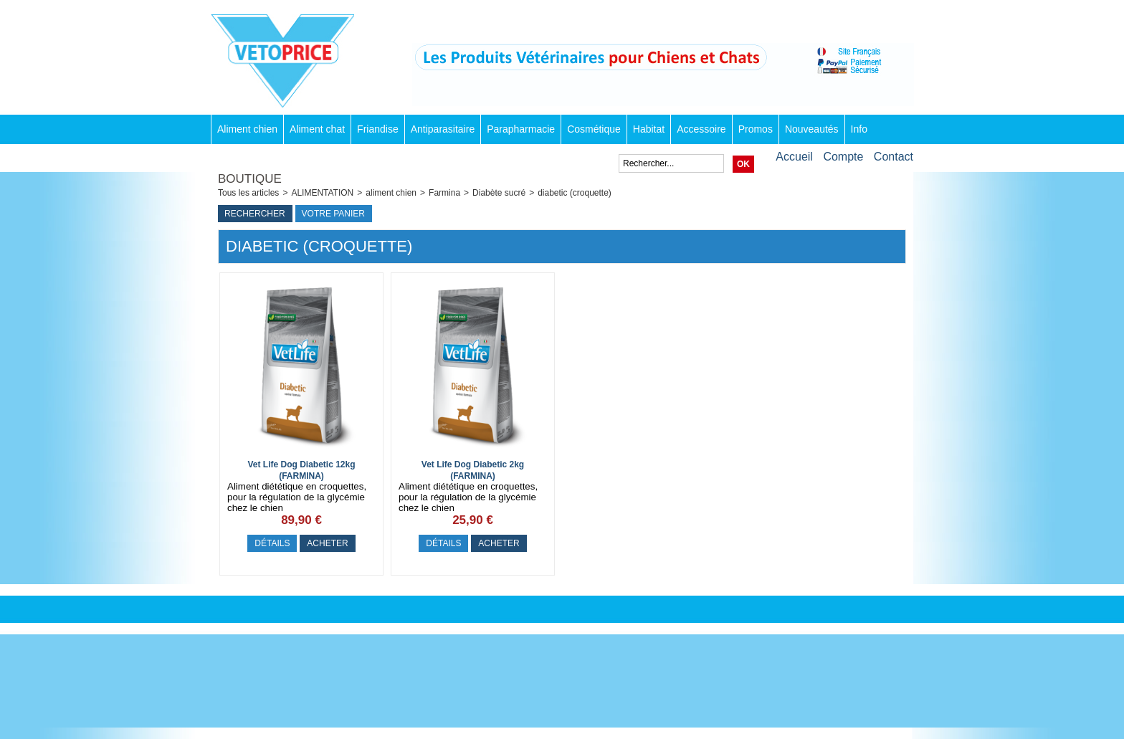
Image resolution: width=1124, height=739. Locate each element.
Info (859, 129)
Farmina (444, 193)
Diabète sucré (498, 193)
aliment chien (391, 193)
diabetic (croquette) (574, 193)
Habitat (649, 129)
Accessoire (701, 129)
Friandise (378, 129)
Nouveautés (812, 129)
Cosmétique (594, 129)
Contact (893, 157)
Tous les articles (248, 193)
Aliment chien (247, 129)
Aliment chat (317, 129)
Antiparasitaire (443, 129)
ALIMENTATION (322, 193)
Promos (755, 129)
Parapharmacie (521, 129)
